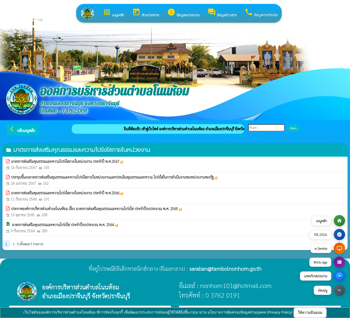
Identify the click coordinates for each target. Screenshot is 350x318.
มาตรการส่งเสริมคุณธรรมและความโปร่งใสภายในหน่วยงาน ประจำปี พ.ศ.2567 (67, 161)
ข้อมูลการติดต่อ (261, 13)
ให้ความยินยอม (310, 312)
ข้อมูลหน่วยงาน (183, 13)
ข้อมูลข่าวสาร (222, 13)
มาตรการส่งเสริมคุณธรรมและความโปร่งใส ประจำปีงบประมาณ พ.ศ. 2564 (65, 224)
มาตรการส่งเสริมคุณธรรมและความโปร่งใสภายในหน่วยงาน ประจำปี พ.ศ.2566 (67, 192)
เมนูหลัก (113, 13)
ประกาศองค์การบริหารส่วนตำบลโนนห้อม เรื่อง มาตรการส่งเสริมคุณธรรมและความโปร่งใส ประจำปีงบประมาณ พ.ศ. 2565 (96, 208)
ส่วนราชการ (145, 13)
